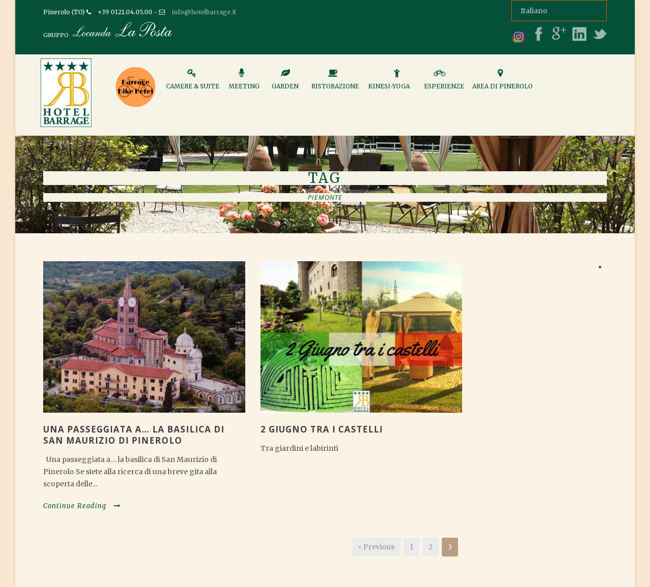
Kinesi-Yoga (389, 83)
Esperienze (444, 83)
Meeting (244, 83)
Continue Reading (82, 506)
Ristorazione (335, 83)
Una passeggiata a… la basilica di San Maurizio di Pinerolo (133, 434)
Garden (285, 83)
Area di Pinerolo (502, 83)
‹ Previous (377, 546)
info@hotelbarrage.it (204, 12)
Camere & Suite (192, 83)
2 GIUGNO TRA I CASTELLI (322, 429)
